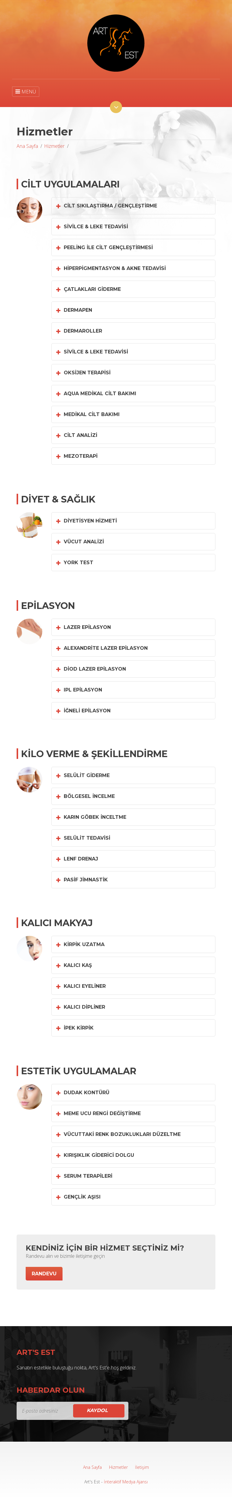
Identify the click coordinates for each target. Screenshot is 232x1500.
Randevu (44, 1274)
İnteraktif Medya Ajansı (126, 1482)
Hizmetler (54, 146)
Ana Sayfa (27, 146)
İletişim (142, 1467)
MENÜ (25, 91)
